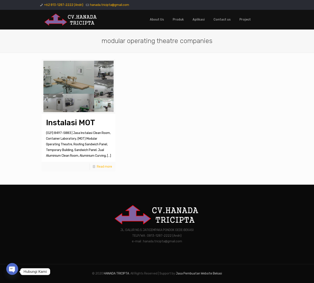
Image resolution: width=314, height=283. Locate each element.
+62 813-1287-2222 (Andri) (63, 5)
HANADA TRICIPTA (116, 273)
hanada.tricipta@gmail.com (109, 5)
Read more (104, 166)
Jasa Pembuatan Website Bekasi (199, 273)
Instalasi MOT (70, 122)
